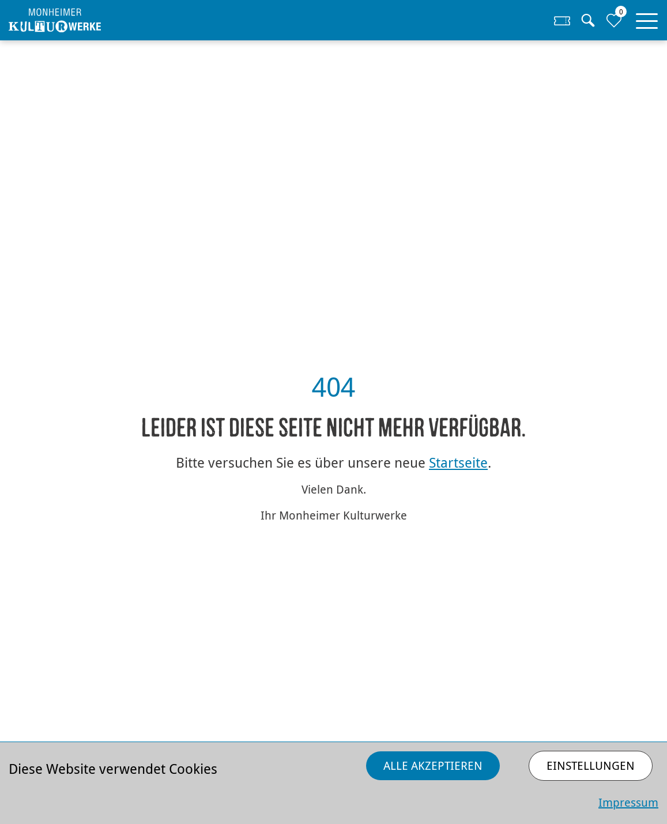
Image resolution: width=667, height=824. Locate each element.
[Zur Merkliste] (614, 20)
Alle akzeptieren (433, 765)
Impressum (628, 802)
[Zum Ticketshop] (562, 20)
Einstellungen (591, 765)
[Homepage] (90, 20)
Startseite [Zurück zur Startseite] (458, 462)
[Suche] (588, 20)
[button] (646, 18)
